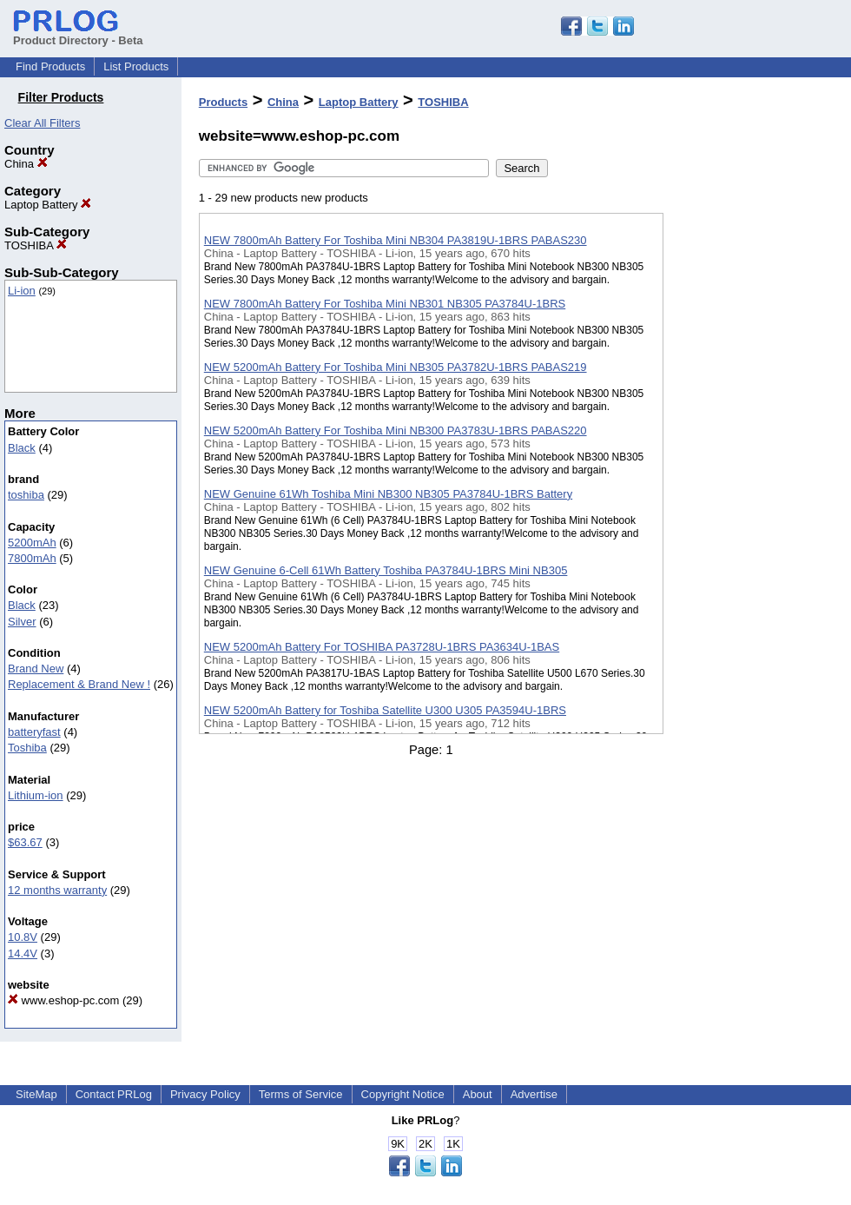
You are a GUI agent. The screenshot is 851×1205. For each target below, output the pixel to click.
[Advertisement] (750, 451)
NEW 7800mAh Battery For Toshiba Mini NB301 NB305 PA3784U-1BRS (384, 303)
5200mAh (32, 542)
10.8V (22, 936)
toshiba (26, 494)
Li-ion (22, 290)
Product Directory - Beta (78, 34)
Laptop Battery (47, 204)
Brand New (35, 668)
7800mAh (32, 558)
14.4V (22, 953)
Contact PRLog (114, 1094)
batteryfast (34, 731)
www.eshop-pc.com (63, 1000)
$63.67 (25, 842)
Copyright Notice (403, 1094)
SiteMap (36, 1094)
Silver (22, 621)
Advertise (534, 1094)
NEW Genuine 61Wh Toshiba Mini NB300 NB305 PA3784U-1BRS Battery (388, 493)
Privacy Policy (205, 1094)
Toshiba (27, 747)
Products (223, 102)
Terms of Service (301, 1094)
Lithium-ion (35, 795)
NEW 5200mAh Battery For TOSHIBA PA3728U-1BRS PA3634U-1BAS (381, 646)
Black (22, 447)
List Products (135, 66)
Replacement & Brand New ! (79, 684)
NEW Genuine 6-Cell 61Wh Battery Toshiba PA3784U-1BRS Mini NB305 (386, 570)
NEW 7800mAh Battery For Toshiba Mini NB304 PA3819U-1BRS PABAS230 (395, 240)
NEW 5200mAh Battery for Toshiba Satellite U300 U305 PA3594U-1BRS (385, 710)
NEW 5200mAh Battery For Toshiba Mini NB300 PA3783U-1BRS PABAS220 (395, 430)
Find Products (50, 66)
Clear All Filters (42, 122)
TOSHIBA (35, 245)
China (26, 163)
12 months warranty (57, 890)
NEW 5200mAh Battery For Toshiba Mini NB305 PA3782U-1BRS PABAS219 (395, 367)
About (477, 1094)
